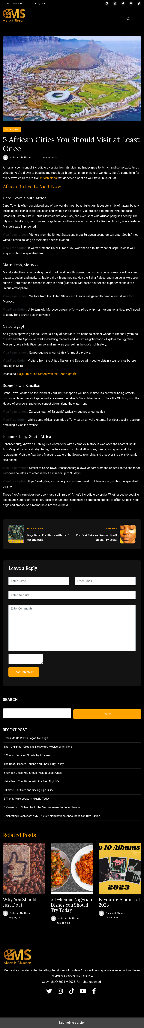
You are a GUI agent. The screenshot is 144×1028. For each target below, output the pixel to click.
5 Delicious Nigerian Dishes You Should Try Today (71, 905)
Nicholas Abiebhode (20, 157)
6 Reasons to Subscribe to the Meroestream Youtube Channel (42, 807)
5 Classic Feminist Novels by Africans (27, 755)
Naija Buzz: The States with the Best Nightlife (47, 374)
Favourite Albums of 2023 (119, 902)
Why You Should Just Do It (19, 902)
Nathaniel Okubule (115, 913)
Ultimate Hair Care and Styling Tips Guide (29, 790)
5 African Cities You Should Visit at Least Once (33, 772)
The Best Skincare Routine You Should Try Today (96, 537)
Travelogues (11, 129)
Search (10, 699)
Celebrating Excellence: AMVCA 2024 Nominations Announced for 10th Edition (52, 816)
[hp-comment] (25, 659)
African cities (48, 178)
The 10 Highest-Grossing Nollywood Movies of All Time (38, 746)
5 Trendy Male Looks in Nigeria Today (27, 798)
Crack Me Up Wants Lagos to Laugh (26, 738)
